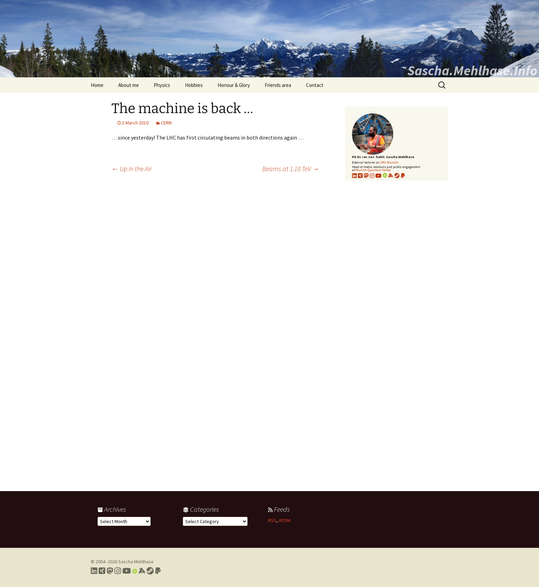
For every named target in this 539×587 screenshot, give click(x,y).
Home (97, 85)
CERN (166, 123)
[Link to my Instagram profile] (372, 175)
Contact (314, 85)
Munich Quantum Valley (373, 170)
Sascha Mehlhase (136, 561)
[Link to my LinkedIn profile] (354, 175)
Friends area (278, 85)
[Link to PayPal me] (403, 175)
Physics (162, 85)
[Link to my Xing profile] (102, 571)
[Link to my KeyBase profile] (390, 175)
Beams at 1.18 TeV (290, 168)
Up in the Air (131, 168)
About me (128, 85)
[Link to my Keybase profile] (142, 571)
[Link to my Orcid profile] (385, 175)
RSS (272, 520)
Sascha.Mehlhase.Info (472, 70)
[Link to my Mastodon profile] (366, 175)
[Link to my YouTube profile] (378, 175)
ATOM (284, 520)
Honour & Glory (234, 85)
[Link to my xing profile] (360, 175)
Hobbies (194, 85)
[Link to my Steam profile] (397, 175)
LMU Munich (389, 162)
